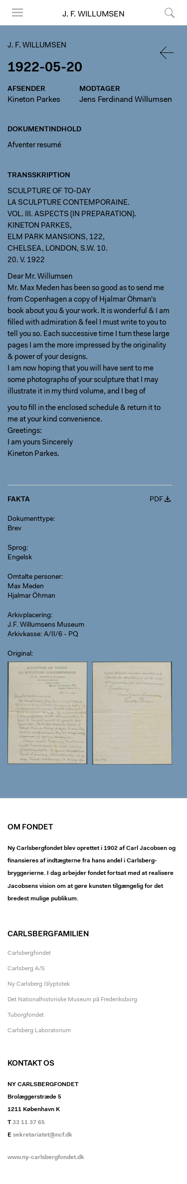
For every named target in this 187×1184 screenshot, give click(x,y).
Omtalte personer (34, 577)
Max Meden (25, 586)
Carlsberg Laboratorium (39, 1031)
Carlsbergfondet (29, 953)
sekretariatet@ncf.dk (42, 1135)
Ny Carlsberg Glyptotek (38, 984)
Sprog (16, 548)
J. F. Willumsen (93, 14)
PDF (156, 499)
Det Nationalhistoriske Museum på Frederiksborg (72, 1000)
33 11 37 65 (28, 1123)
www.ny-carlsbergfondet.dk (45, 1158)
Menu (17, 12)
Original (19, 654)
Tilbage (168, 52)
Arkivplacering (29, 615)
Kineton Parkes (33, 100)
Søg (169, 12)
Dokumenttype (30, 519)
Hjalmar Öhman (31, 596)
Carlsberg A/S (26, 969)
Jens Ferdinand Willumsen (125, 100)
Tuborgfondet (25, 1015)
